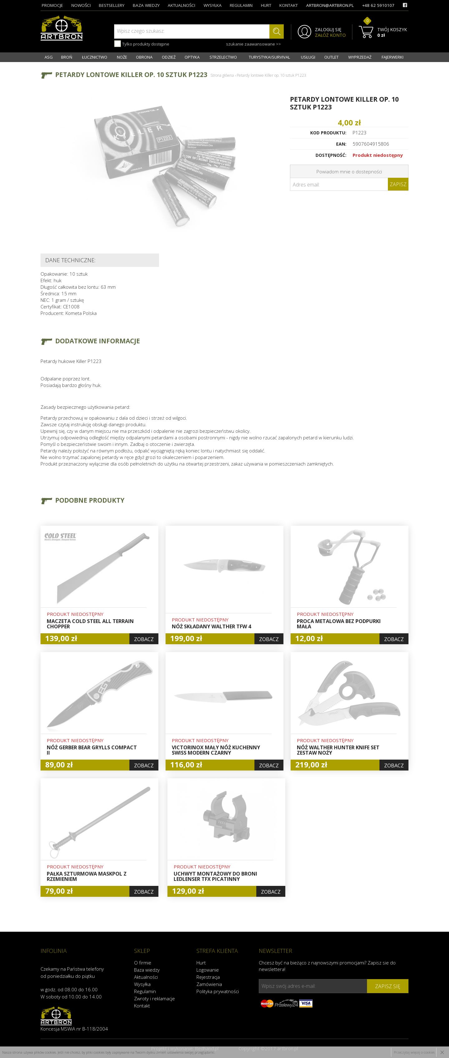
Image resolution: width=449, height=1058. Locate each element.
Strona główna (222, 75)
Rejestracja (208, 977)
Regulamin (145, 991)
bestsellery (111, 5)
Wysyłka (142, 984)
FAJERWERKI (392, 57)
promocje (52, 5)
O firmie (142, 962)
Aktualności (146, 977)
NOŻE (122, 57)
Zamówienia (209, 984)
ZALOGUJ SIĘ (328, 29)
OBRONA (144, 57)
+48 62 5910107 (378, 5)
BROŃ (66, 57)
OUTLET (331, 57)
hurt (266, 5)
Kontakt (142, 1005)
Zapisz (398, 184)
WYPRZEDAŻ (359, 57)
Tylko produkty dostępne (141, 43)
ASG (49, 57)
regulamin (241, 5)
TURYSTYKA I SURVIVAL (269, 57)
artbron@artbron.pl (330, 5)
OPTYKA (192, 57)
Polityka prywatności (217, 991)
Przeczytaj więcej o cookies (414, 1052)
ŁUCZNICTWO (94, 57)
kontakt (288, 5)
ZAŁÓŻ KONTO (330, 35)
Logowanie (207, 970)
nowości (81, 5)
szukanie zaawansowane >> (253, 44)
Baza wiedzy (147, 970)
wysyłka (213, 5)
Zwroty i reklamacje (154, 998)
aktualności (181, 5)
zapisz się (387, 986)
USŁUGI (308, 57)
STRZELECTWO (223, 57)
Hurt (201, 962)
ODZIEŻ (169, 57)
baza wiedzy (146, 5)
